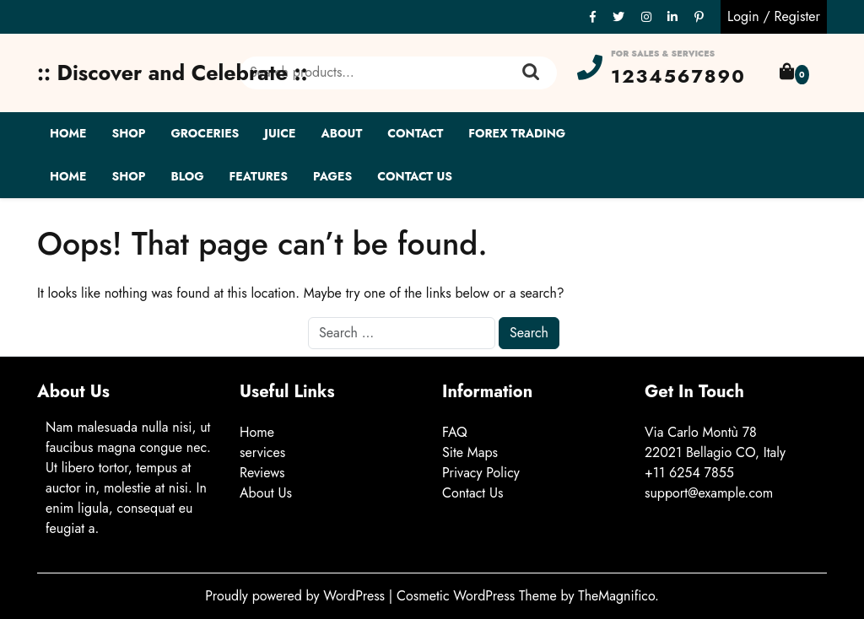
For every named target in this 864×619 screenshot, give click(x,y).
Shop (128, 133)
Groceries (204, 133)
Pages (332, 176)
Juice (279, 133)
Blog (186, 176)
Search (530, 73)
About (342, 133)
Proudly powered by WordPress (297, 596)
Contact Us (414, 176)
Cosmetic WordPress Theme (478, 596)
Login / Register (773, 16)
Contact (415, 133)
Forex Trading (516, 133)
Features (259, 176)
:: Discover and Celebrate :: (172, 72)
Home (68, 133)
